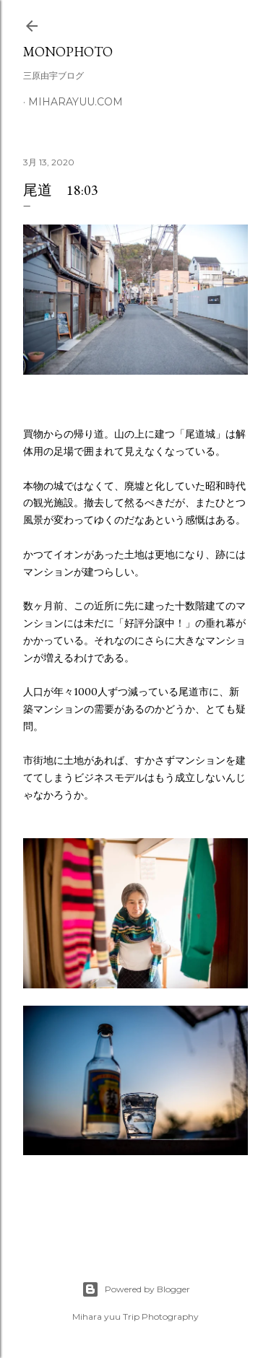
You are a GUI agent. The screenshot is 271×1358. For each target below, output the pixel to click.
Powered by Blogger (136, 1289)
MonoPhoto (68, 51)
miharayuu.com (75, 101)
